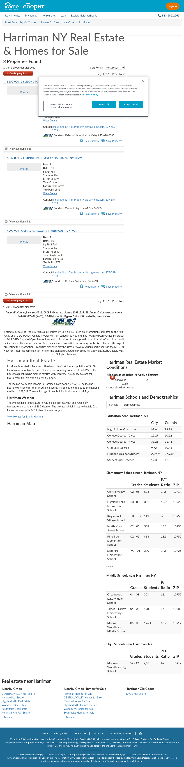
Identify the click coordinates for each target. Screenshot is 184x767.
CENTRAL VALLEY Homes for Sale (83, 697)
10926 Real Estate (136, 693)
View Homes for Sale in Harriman (25, 416)
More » (109, 566)
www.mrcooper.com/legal (82, 757)
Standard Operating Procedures (72, 350)
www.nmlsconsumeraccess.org (21, 757)
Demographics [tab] (132, 404)
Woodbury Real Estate (14, 705)
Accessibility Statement (121, 733)
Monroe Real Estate (13, 697)
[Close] (143, 81)
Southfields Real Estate (14, 708)
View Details (50, 120)
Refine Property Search (18, 73)
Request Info (89, 140)
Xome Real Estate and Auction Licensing (29, 739)
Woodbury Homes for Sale (78, 708)
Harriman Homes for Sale (78, 693)
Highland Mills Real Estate (16, 701)
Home (45, 733)
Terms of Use (80, 733)
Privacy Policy (60, 733)
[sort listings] (115, 67)
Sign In (172, 6)
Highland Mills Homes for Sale (80, 705)
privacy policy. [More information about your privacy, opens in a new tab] (92, 94)
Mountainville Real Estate (16, 712)
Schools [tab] (113, 404)
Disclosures (98, 733)
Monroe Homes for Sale (77, 701)
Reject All (104, 104)
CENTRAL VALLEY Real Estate (18, 693)
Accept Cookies (131, 104)
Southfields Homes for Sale (79, 712)
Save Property (111, 140)
